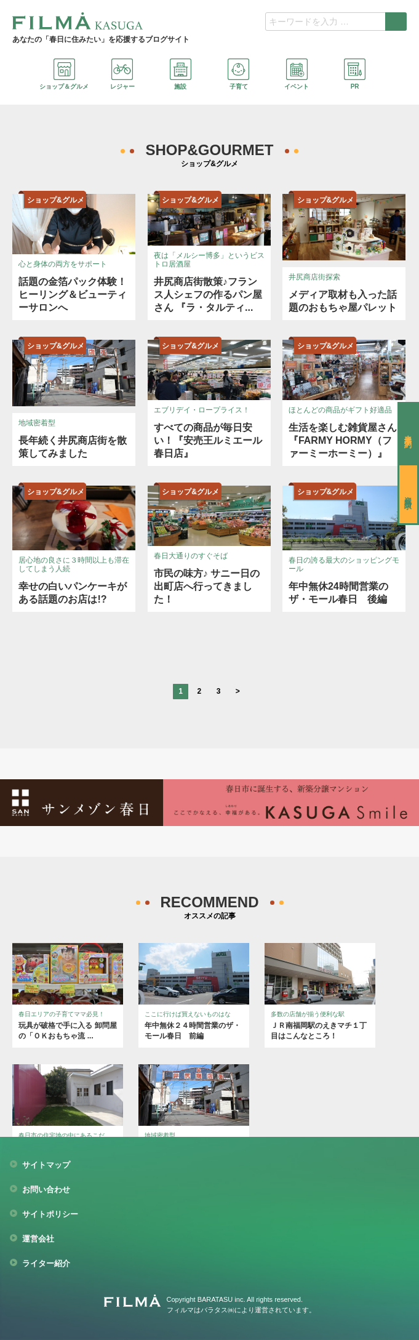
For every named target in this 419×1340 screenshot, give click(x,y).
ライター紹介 (46, 1263)
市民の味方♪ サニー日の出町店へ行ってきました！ (207, 586)
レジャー (122, 74)
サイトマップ (46, 1165)
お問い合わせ (46, 1190)
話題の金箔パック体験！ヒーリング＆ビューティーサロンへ (72, 294)
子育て (238, 74)
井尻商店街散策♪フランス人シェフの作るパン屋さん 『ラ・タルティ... (208, 294)
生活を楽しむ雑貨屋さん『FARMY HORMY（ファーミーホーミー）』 (343, 440)
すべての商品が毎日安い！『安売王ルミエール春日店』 (208, 440)
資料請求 (408, 494)
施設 (180, 74)
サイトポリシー (50, 1214)
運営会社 (38, 1239)
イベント (296, 74)
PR (354, 74)
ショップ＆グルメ (64, 74)
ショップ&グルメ (55, 200)
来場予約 (408, 432)
